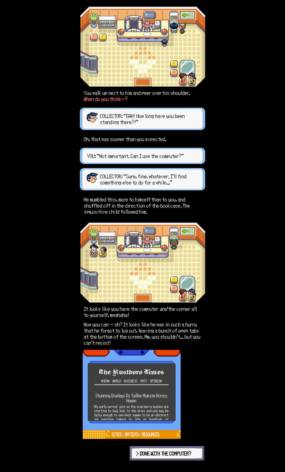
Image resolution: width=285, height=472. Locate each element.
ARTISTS (132, 434)
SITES (117, 434)
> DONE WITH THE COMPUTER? (163, 453)
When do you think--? (106, 99)
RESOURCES (150, 434)
